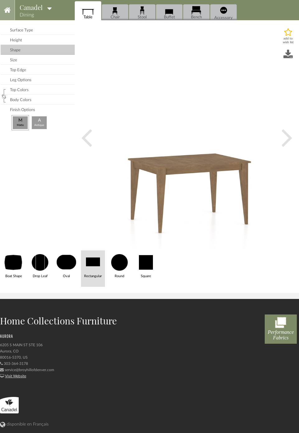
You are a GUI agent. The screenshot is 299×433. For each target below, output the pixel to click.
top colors (19, 90)
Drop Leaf (40, 264)
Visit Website (15, 376)
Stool (142, 12)
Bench (196, 12)
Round (119, 264)
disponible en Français (24, 424)
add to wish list (288, 40)
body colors (20, 100)
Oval (66, 264)
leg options (20, 80)
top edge (18, 70)
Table (88, 12)
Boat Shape (13, 264)
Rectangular (93, 264)
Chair (115, 12)
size (13, 60)
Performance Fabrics (281, 327)
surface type (21, 30)
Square (146, 264)
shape (15, 50)
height (16, 40)
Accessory (223, 13)
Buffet (169, 12)
